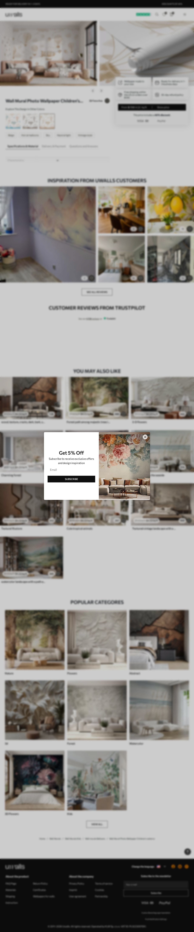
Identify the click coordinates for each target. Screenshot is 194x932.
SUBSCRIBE (71, 479)
